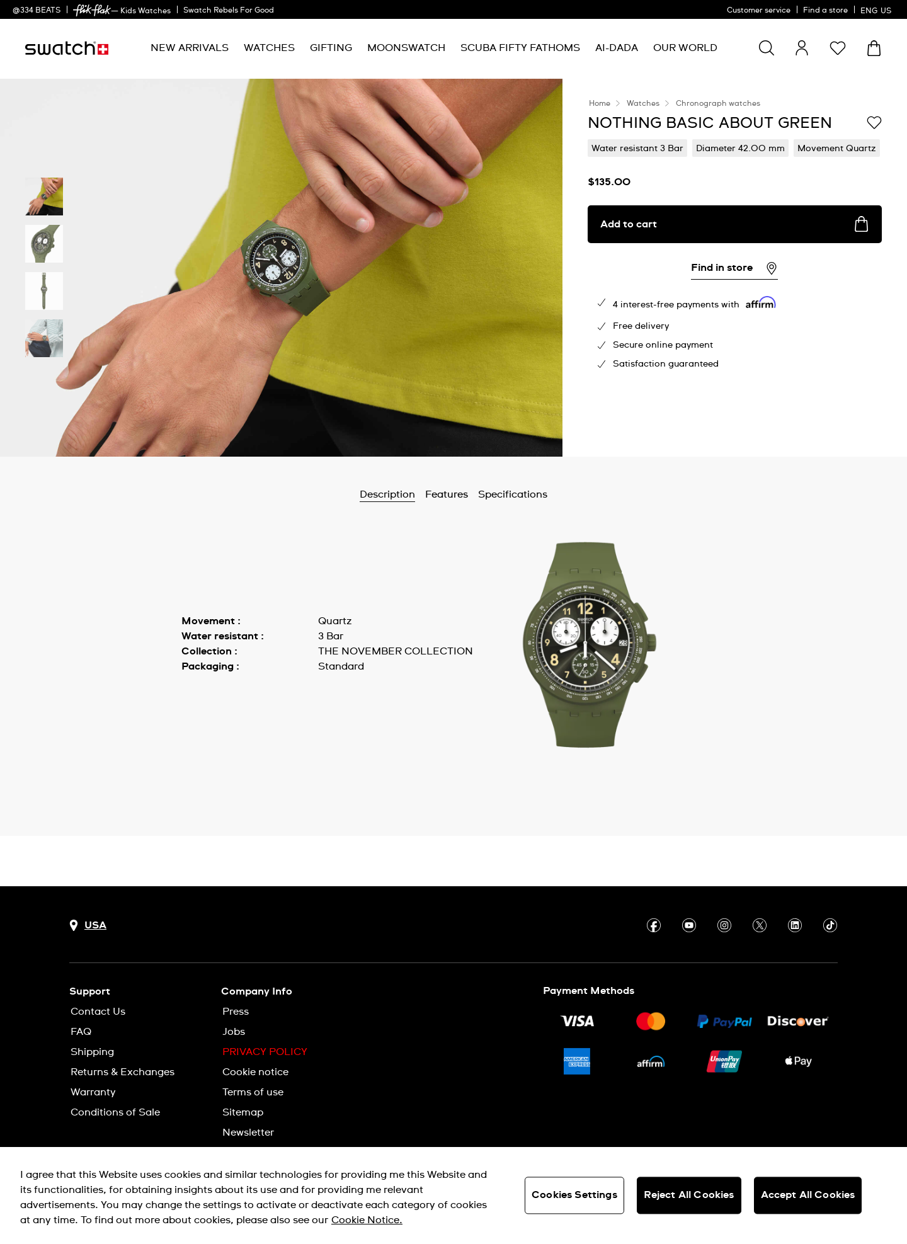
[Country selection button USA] (87, 925)
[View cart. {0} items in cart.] (874, 48)
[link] (92, 10)
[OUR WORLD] (685, 48)
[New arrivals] (190, 48)
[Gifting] (331, 48)
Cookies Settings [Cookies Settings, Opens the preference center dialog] (574, 1195)
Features (446, 494)
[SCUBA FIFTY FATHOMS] (520, 48)
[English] (877, 9)
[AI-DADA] (616, 48)
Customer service (758, 10)
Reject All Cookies (689, 1195)
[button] (838, 48)
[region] (453, 1195)
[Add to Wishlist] (874, 122)
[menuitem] (189, 48)
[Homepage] (66, 48)
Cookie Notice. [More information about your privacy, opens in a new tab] (366, 1220)
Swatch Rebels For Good (228, 10)
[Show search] (766, 47)
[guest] (801, 47)
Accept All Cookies (808, 1195)
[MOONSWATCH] (406, 48)
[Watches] (269, 48)
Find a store (825, 10)
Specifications (512, 494)
